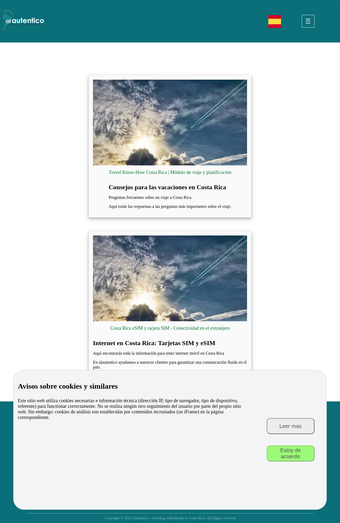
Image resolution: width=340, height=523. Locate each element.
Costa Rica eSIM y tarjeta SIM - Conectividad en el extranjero (170, 328)
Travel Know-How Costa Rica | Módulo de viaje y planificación (170, 172)
